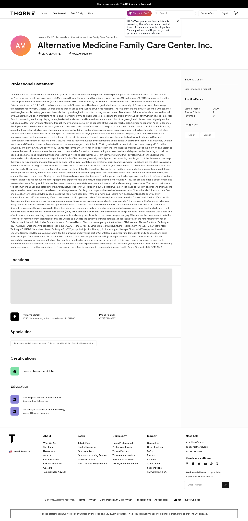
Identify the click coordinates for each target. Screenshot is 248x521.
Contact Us (153, 443)
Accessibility (161, 499)
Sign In (225, 13)
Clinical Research (52, 463)
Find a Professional (122, 443)
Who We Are (49, 443)
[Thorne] (22, 13)
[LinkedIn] (217, 464)
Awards (47, 455)
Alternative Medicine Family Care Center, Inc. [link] (94, 37)
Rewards (152, 459)
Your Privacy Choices (186, 499)
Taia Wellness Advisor (54, 471)
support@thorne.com (197, 446)
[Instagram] (187, 464)
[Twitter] (199, 464)
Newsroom (49, 451)
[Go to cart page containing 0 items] (236, 13)
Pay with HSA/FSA (157, 471)
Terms (82, 499)
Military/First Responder (125, 463)
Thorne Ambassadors (123, 455)
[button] (19, 451)
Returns (151, 455)
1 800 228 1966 (194, 451)
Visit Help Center (195, 442)
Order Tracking (155, 447)
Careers (47, 467)
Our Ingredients (86, 451)
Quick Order (153, 463)
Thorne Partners (120, 451)
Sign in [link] (188, 89)
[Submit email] (225, 485)
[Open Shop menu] (44, 13)
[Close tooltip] (178, 21)
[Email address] (202, 485)
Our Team (48, 447)
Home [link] (41, 37)
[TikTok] (211, 464)
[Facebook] (193, 464)
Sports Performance (123, 459)
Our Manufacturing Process (93, 455)
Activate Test (208, 13)
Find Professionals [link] (57, 37)
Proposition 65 (143, 499)
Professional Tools (122, 447)
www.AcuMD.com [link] (82, 53)
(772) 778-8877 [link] (107, 318)
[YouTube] (205, 464)
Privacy (92, 499)
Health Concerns (87, 447)
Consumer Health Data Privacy (116, 499)
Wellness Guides (87, 459)
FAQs (150, 451)
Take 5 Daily (84, 443)
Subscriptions (154, 467)
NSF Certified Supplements (92, 463)
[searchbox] (174, 13)
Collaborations (51, 459)
